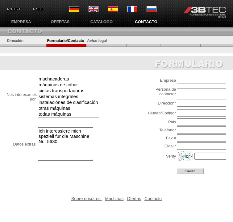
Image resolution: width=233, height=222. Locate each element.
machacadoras (68, 79)
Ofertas (134, 198)
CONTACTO (146, 21)
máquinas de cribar (68, 85)
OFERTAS (60, 21)
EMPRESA (21, 21)
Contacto (153, 198)
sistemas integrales (68, 97)
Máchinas (114, 198)
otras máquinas (68, 108)
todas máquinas (68, 114)
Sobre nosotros (86, 198)
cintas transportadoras (68, 91)
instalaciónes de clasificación (68, 102)
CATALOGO (101, 21)
